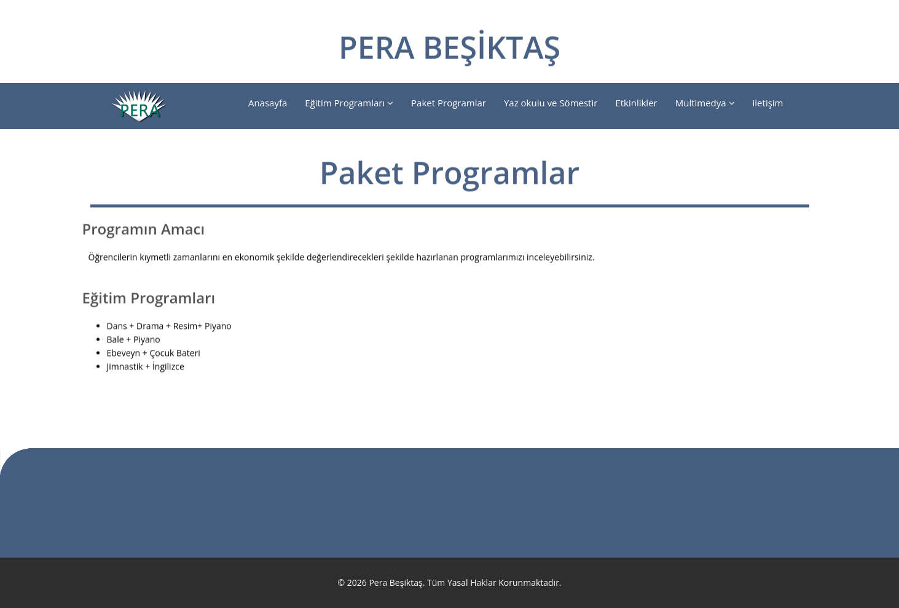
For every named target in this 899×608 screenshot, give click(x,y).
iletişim (768, 103)
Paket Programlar (448, 103)
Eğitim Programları (349, 103)
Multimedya (705, 103)
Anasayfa (267, 103)
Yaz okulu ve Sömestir (550, 103)
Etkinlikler (636, 103)
